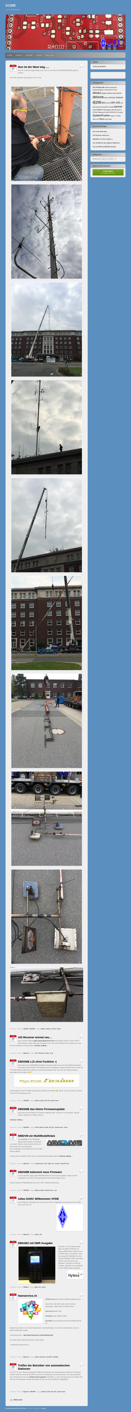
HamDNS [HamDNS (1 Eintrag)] (105, 107)
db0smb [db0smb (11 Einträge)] (98, 97)
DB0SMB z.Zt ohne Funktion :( (37, 1061)
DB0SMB (29, 55)
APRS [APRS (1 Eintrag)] (107, 87)
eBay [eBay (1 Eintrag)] (94, 107)
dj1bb (59, 1029)
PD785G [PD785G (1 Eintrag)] (95, 112)
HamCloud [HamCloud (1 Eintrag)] (99, 107)
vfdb (40, 1234)
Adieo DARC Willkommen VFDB (38, 1198)
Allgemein (26, 1053)
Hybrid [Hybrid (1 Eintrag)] (94, 110)
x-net (55, 1190)
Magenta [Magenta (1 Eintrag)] (108, 110)
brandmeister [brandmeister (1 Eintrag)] (113, 87)
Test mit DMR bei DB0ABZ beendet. (104, 147)
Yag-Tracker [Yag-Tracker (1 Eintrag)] (108, 119)
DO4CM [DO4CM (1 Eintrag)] (108, 103)
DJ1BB (11, 5)
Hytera (44, 1287)
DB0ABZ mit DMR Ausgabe (35, 1243)
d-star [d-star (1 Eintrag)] (115, 90)
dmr (53, 1163)
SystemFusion (54, 1100)
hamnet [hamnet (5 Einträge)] (118, 106)
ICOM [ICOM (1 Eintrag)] (104, 110)
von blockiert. (108, 172)
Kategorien (96, 159)
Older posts (17, 1400)
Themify (43, 1408)
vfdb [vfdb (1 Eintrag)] (94, 119)
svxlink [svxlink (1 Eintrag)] (121, 112)
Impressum (49, 55)
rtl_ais (51, 1053)
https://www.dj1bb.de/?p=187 (44, 1041)
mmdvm (57, 1163)
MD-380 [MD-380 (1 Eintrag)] (114, 110)
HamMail (55, 1357)
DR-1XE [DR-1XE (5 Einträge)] (115, 102)
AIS (36, 1053)
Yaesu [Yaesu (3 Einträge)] (101, 119)
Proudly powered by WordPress (16, 1408)
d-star (45, 1163)
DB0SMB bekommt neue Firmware (40, 1172)
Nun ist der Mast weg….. (33, 66)
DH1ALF (54, 1029)
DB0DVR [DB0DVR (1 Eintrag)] (110, 93)
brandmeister (39, 1163)
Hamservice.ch (27, 1295)
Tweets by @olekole (99, 66)
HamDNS (49, 1357)
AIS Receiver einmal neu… (35, 1037)
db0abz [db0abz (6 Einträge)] (97, 92)
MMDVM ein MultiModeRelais (36, 1135)
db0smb (48, 1029)
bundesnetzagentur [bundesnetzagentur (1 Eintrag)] (98, 90)
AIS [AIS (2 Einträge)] (94, 87)
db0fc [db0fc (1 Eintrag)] (114, 93)
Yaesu (65, 1127)
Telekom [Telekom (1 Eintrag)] (112, 116)
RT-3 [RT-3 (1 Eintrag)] (117, 112)
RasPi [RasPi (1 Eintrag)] (107, 112)
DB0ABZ (19, 55)
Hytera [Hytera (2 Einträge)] (99, 110)
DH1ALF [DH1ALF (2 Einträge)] (112, 98)
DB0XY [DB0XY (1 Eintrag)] (106, 97)
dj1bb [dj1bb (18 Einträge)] (97, 102)
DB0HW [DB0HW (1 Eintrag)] (119, 93)
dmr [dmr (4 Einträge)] (104, 102)
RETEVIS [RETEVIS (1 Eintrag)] (112, 112)
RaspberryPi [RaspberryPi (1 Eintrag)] (101, 112)
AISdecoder (41, 1053)
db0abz (43, 1029)
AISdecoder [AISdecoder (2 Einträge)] (100, 87)
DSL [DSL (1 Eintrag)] (122, 103)
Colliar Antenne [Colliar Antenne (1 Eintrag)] (108, 90)
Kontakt (39, 55)
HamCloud (42, 1357)
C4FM (37, 1127)
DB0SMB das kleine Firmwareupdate (41, 1109)
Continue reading (41, 1045)
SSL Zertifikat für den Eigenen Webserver (106, 143)
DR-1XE (46, 1100)
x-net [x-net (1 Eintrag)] (97, 119)
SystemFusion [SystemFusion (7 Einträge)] (101, 115)
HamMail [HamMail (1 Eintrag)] (111, 107)
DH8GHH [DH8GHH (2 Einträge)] (119, 98)
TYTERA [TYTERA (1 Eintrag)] (118, 116)
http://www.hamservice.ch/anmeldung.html (38, 1335)
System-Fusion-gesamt (37, 1377)
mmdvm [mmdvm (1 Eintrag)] (119, 110)
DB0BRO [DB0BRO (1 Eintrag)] (104, 93)
